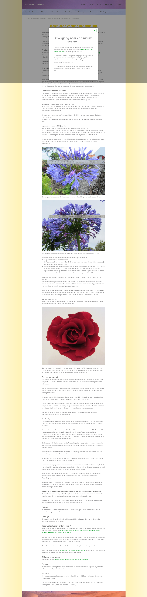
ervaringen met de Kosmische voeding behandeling (72, 559)
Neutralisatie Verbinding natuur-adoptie (72, 550)
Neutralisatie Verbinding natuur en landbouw (56, 533)
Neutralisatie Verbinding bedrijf (90, 530)
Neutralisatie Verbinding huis (69, 530)
